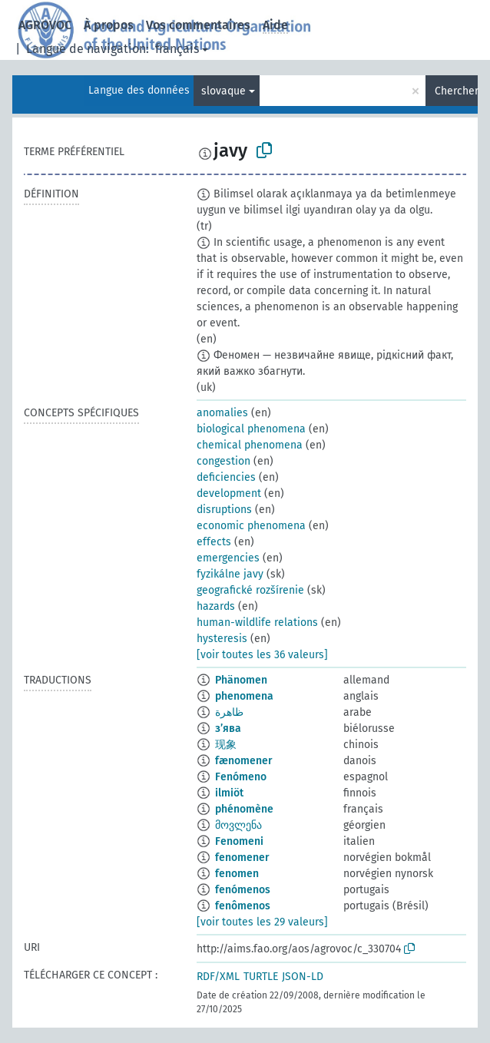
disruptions (224, 509)
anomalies (222, 412)
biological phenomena (251, 428)
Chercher (456, 91)
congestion (223, 461)
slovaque (223, 91)
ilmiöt (229, 793)
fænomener (244, 760)
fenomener (242, 857)
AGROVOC (44, 25)
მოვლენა (238, 825)
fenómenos (242, 889)
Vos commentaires (198, 25)
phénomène (244, 809)
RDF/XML (218, 976)
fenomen (237, 873)
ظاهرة (229, 712)
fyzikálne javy (230, 574)
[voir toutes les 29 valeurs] (262, 922)
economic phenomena (251, 525)
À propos (109, 25)
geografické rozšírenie (250, 590)
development (229, 493)
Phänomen (241, 680)
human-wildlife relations (257, 622)
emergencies (228, 558)
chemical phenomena (250, 445)
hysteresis (222, 638)
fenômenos (242, 905)
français (177, 48)
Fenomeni (239, 841)
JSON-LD (302, 976)
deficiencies (226, 477)
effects (214, 541)
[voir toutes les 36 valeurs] (262, 654)
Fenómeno (241, 776)
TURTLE (260, 976)
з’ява (228, 728)
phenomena (244, 696)
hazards (216, 606)
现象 (226, 744)
